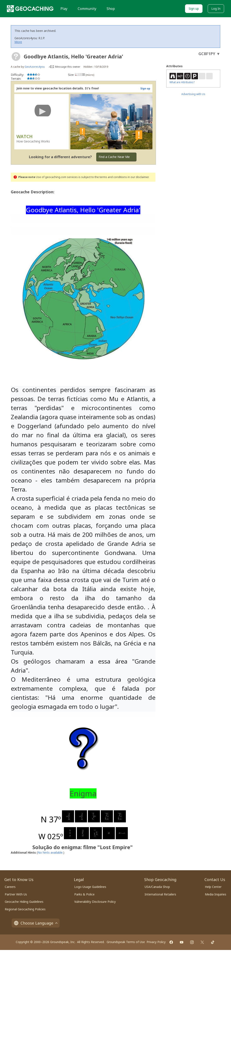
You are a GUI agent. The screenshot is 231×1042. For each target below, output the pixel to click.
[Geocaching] (30, 8)
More (18, 42)
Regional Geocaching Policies (25, 909)
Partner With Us (16, 894)
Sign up (194, 8)
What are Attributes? (182, 82)
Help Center (213, 887)
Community (87, 8)
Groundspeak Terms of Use (126, 942)
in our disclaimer (138, 177)
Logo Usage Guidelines (90, 887)
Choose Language (36, 923)
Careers (10, 887)
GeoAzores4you (35, 67)
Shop (111, 8)
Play (63, 8)
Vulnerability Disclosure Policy (95, 902)
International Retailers (160, 894)
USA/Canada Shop (157, 887)
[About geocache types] (16, 56)
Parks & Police (84, 894)
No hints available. (50, 852)
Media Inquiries (215, 894)
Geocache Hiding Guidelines (24, 902)
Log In (215, 8)
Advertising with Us (193, 94)
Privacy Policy (156, 942)
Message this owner (67, 67)
